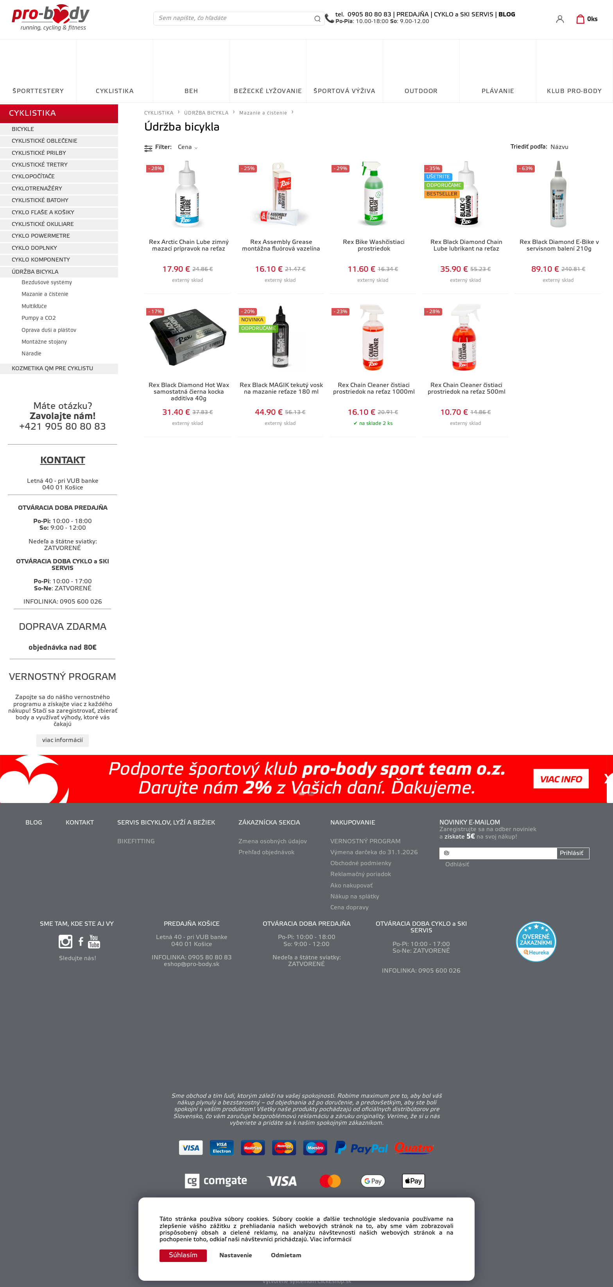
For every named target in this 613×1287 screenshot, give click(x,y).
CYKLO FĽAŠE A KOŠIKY (43, 210)
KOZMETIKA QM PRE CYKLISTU (52, 366)
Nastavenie (237, 1255)
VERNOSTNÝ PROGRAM (366, 840)
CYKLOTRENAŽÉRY (37, 187)
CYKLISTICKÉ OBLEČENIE (44, 139)
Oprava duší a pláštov (49, 328)
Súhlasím (184, 1255)
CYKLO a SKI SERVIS (463, 15)
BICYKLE (23, 128)
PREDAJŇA (412, 15)
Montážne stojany (44, 340)
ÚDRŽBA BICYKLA (35, 270)
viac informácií (62, 738)
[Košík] (585, 19)
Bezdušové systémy (47, 281)
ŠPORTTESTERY (38, 91)
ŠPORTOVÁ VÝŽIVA (345, 91)
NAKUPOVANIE (353, 821)
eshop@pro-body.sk (191, 963)
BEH (192, 91)
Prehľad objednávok (267, 851)
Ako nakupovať (352, 884)
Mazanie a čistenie (45, 293)
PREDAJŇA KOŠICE (192, 922)
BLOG (34, 821)
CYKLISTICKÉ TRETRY (40, 163)
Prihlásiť (571, 851)
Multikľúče (34, 304)
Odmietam (288, 1255)
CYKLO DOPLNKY (34, 246)
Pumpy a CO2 (39, 316)
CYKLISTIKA (115, 91)
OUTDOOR (421, 91)
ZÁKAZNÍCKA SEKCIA (270, 821)
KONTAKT (80, 821)
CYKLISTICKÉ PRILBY (39, 151)
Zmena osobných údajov (273, 840)
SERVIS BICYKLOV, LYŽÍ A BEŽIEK (166, 821)
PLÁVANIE (498, 91)
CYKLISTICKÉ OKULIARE (43, 223)
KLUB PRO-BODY (574, 91)
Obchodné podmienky (361, 862)
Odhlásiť (458, 861)
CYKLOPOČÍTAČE (33, 175)
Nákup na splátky (355, 895)
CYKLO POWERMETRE (41, 234)
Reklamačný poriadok (361, 873)
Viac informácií (330, 1239)
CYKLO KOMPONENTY (41, 258)
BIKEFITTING (136, 840)
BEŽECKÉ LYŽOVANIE (268, 91)
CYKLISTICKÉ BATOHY (40, 199)
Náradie (31, 352)
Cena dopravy (350, 906)
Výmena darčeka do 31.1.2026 (374, 851)
